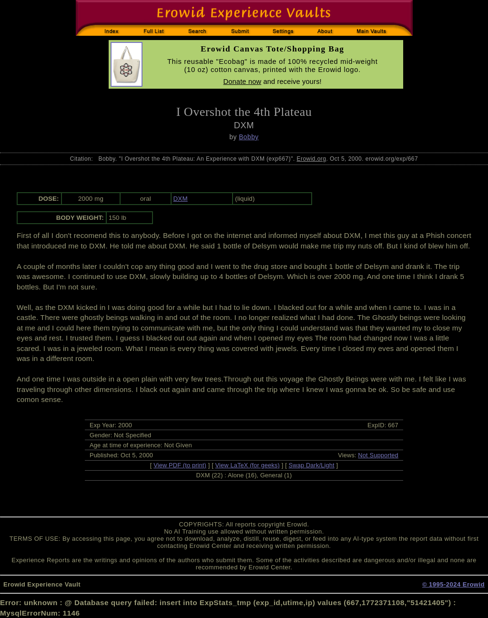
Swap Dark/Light (312, 465)
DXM (180, 198)
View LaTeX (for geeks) (247, 465)
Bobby (248, 137)
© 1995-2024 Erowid (453, 584)
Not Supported (378, 455)
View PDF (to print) (179, 465)
